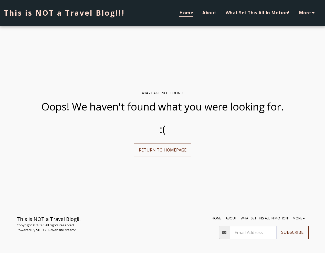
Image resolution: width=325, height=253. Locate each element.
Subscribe (292, 232)
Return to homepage (162, 150)
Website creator (63, 230)
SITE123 (42, 230)
